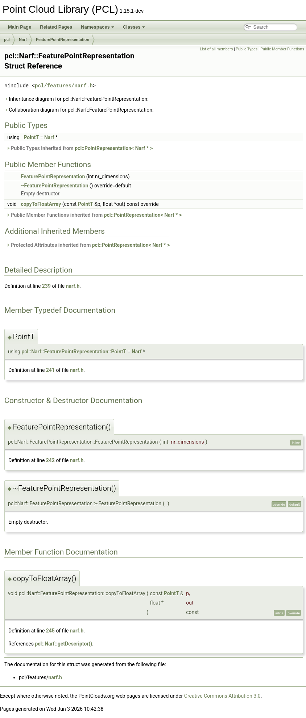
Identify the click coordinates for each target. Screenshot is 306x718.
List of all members (216, 49)
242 (50, 460)
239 (46, 286)
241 (50, 370)
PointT (31, 137)
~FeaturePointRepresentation (54, 185)
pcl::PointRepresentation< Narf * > (114, 148)
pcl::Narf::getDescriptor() (63, 644)
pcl (7, 39)
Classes (134, 27)
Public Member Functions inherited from (94, 215)
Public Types (246, 49)
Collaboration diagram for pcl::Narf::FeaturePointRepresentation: (78, 110)
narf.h (73, 286)
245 (50, 631)
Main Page (19, 27)
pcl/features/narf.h (64, 85)
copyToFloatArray (41, 204)
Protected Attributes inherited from (88, 245)
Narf (23, 39)
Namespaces (97, 27)
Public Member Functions (282, 49)
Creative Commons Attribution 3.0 (222, 696)
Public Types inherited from (79, 148)
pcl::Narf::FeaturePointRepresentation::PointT (73, 351)
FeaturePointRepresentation (62, 39)
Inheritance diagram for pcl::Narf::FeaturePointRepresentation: (76, 99)
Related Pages (56, 27)
